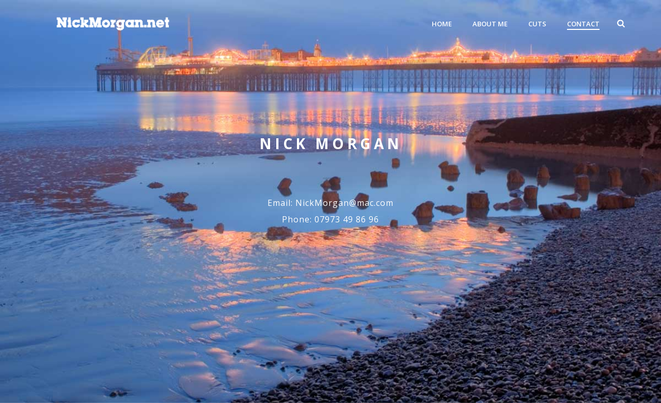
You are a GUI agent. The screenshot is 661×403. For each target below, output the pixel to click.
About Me (490, 23)
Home (442, 23)
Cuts (537, 23)
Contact (583, 23)
